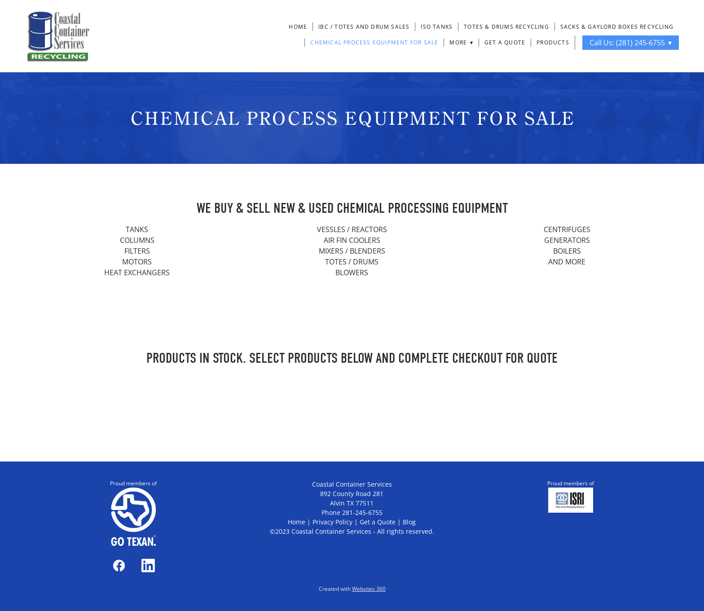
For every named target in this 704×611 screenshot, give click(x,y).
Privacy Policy (332, 522)
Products (553, 42)
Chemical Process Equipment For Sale (374, 42)
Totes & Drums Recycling (506, 27)
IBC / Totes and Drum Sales (363, 27)
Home (298, 27)
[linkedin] (148, 565)
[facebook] (119, 565)
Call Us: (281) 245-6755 (631, 43)
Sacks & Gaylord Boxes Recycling (616, 27)
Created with (352, 589)
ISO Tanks (437, 27)
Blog (409, 522)
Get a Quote (504, 42)
